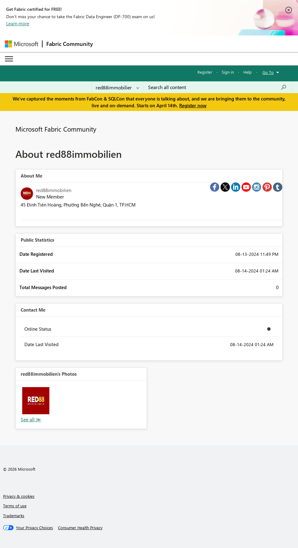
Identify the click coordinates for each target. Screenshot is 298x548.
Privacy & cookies (19, 496)
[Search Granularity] (117, 87)
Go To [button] (268, 72)
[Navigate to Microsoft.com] (21, 43)
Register (204, 72)
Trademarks (13, 515)
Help (247, 72)
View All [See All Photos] (31, 419)
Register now (192, 105)
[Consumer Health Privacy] (80, 527)
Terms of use (15, 505)
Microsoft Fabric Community (55, 129)
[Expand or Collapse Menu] (9, 58)
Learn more (17, 23)
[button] (35, 400)
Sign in (228, 72)
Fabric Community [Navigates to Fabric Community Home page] (69, 43)
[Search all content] (217, 87)
